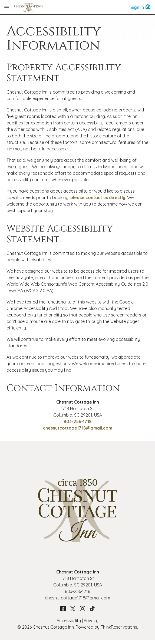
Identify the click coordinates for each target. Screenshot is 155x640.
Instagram (82, 608)
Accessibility (69, 620)
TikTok (92, 608)
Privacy (91, 620)
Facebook (63, 608)
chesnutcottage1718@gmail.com (77, 428)
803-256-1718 (78, 421)
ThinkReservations (119, 627)
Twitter (72, 608)
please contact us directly (97, 197)
